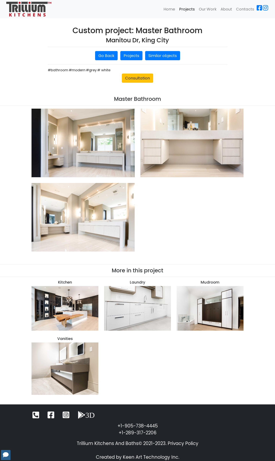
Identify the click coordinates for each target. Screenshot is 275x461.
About (226, 9)
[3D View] (86, 416)
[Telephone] (36, 416)
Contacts (245, 9)
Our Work (208, 9)
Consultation (137, 78)
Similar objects (162, 55)
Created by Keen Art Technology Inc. (137, 457)
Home (169, 9)
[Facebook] (259, 9)
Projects (187, 9)
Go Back (106, 55)
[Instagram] (265, 9)
